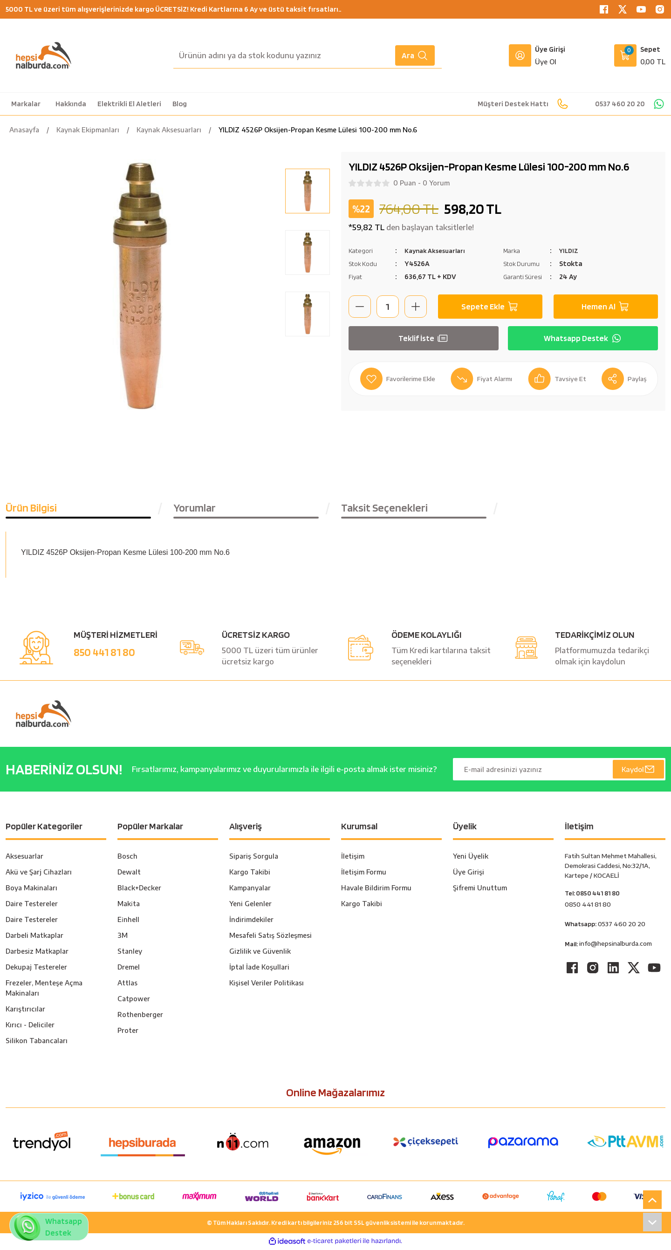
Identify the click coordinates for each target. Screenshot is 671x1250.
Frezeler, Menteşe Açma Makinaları (44, 990)
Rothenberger (140, 1016)
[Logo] (44, 55)
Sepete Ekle (490, 306)
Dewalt (129, 874)
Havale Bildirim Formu (376, 890)
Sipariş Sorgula (253, 858)
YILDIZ (569, 250)
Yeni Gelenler (250, 905)
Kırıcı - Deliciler (30, 1027)
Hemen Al (605, 306)
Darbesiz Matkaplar (37, 953)
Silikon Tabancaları (37, 1042)
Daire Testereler (32, 905)
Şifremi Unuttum (480, 890)
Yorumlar (194, 509)
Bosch (127, 858)
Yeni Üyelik (470, 858)
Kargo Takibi (249, 874)
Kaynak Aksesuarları (438, 250)
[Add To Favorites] (400, 379)
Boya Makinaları (31, 890)
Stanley (129, 953)
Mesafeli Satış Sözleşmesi (270, 937)
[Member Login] (520, 55)
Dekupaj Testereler (36, 969)
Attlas (127, 985)
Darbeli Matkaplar (34, 937)
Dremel (128, 969)
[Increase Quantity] (415, 306)
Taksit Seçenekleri (384, 509)
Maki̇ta (128, 905)
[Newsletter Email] (559, 771)
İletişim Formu (363, 874)
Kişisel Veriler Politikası (266, 985)
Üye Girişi (468, 874)
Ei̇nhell (128, 921)
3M (122, 937)
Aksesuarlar (24, 858)
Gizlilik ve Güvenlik (260, 953)
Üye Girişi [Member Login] (550, 49)
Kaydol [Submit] (638, 771)
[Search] (307, 55)
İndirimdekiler (251, 921)
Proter (127, 1032)
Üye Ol (545, 62)
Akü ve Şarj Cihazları (39, 874)
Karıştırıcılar (25, 1011)
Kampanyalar (250, 890)
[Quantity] (388, 306)
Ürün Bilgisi (31, 509)
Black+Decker (139, 890)
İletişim (352, 858)
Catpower (133, 1000)
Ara (415, 55)
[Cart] (639, 55)
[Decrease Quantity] (360, 306)
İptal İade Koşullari (259, 969)
